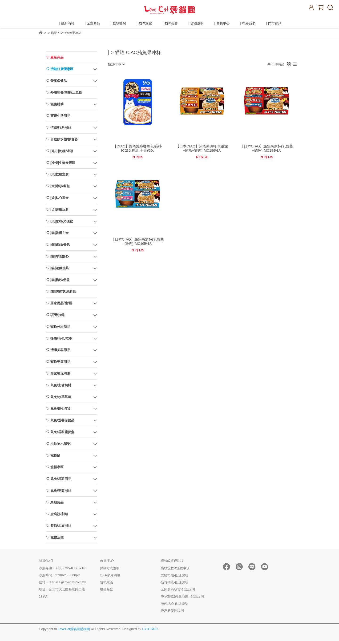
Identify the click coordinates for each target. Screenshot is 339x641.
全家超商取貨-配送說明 (178, 589)
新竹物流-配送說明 (174, 582)
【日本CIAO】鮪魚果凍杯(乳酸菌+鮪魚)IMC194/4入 (266, 148)
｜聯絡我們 (247, 23)
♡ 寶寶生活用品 (58, 116)
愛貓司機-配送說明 (174, 575)
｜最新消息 (66, 23)
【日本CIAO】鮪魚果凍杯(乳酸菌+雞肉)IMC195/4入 (137, 241)
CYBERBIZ (150, 629)
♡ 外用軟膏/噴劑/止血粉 (64, 92)
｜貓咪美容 (169, 23)
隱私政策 (106, 582)
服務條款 (106, 589)
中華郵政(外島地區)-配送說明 (182, 596)
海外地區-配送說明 (174, 603)
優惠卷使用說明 (172, 610)
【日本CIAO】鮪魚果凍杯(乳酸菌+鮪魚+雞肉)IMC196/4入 (202, 148)
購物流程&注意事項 (175, 568)
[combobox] (116, 64)
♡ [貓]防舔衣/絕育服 (61, 291)
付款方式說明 (110, 568)
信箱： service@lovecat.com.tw (62, 582)
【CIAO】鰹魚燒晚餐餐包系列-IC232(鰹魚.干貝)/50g (137, 148)
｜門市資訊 (273, 23)
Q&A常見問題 (110, 575)
